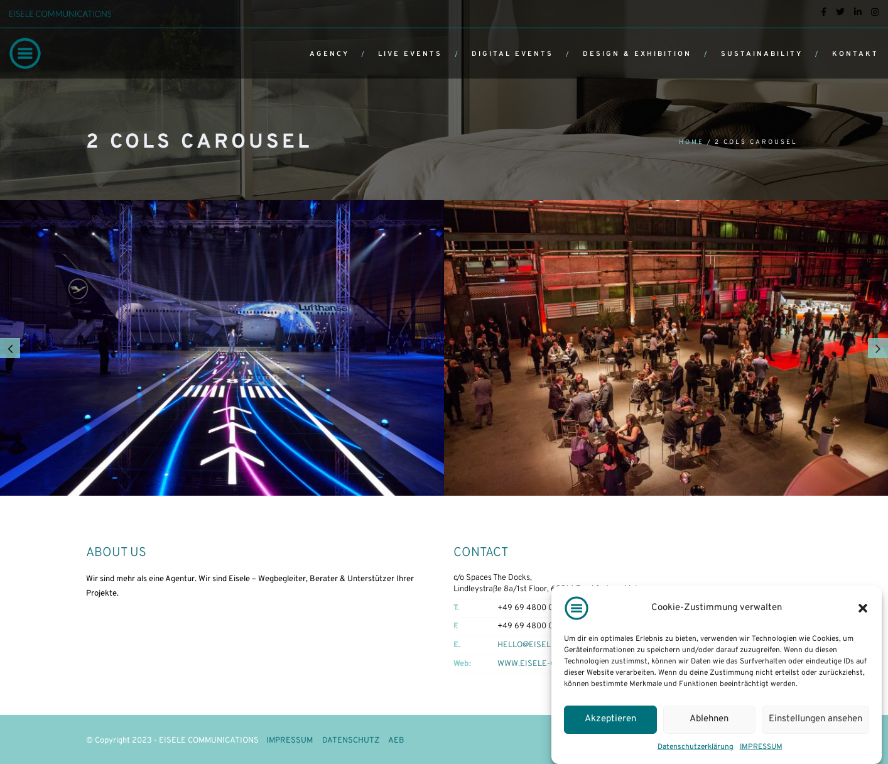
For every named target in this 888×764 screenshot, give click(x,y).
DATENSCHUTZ (350, 741)
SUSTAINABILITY (762, 54)
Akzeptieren (610, 719)
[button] (863, 608)
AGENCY (329, 54)
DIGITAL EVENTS (512, 54)
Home (691, 142)
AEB (396, 741)
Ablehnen (709, 719)
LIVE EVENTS (410, 54)
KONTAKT (855, 54)
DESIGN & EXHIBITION (637, 54)
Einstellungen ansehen (815, 719)
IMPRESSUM (761, 747)
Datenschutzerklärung (696, 747)
